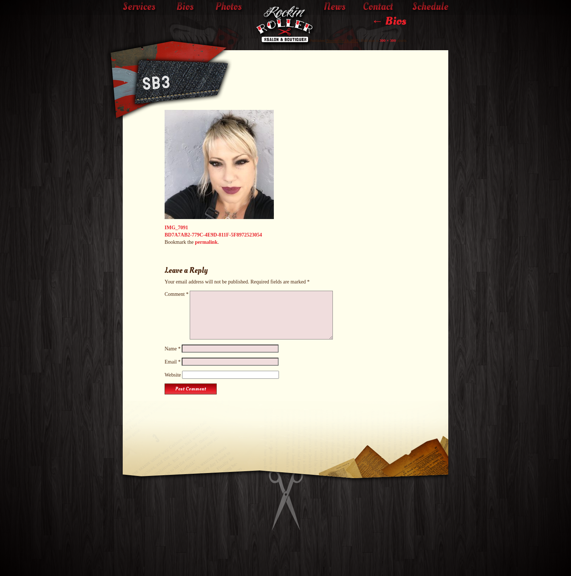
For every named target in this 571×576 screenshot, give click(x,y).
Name (173, 348)
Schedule (430, 7)
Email (173, 362)
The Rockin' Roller (285, 26)
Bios (185, 7)
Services (139, 7)
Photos (229, 7)
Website (173, 375)
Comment (177, 294)
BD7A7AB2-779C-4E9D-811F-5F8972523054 (213, 235)
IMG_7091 (176, 227)
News (335, 7)
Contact (378, 7)
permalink (206, 242)
